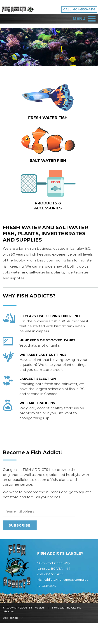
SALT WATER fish (48, 160)
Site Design (59, 607)
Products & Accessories (48, 205)
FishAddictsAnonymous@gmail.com (65, 579)
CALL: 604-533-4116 (79, 9)
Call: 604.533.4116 (50, 574)
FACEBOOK (46, 585)
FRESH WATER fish (48, 117)
